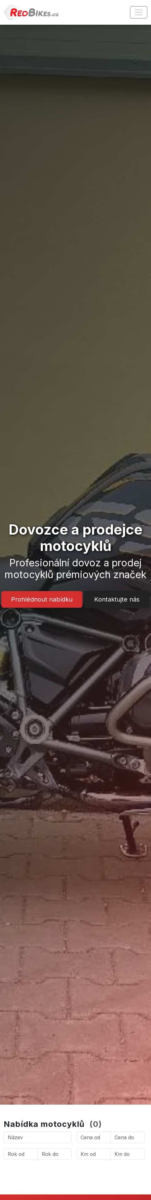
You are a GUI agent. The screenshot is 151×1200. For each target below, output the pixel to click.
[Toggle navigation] (138, 12)
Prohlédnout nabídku (42, 599)
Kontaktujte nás (117, 599)
